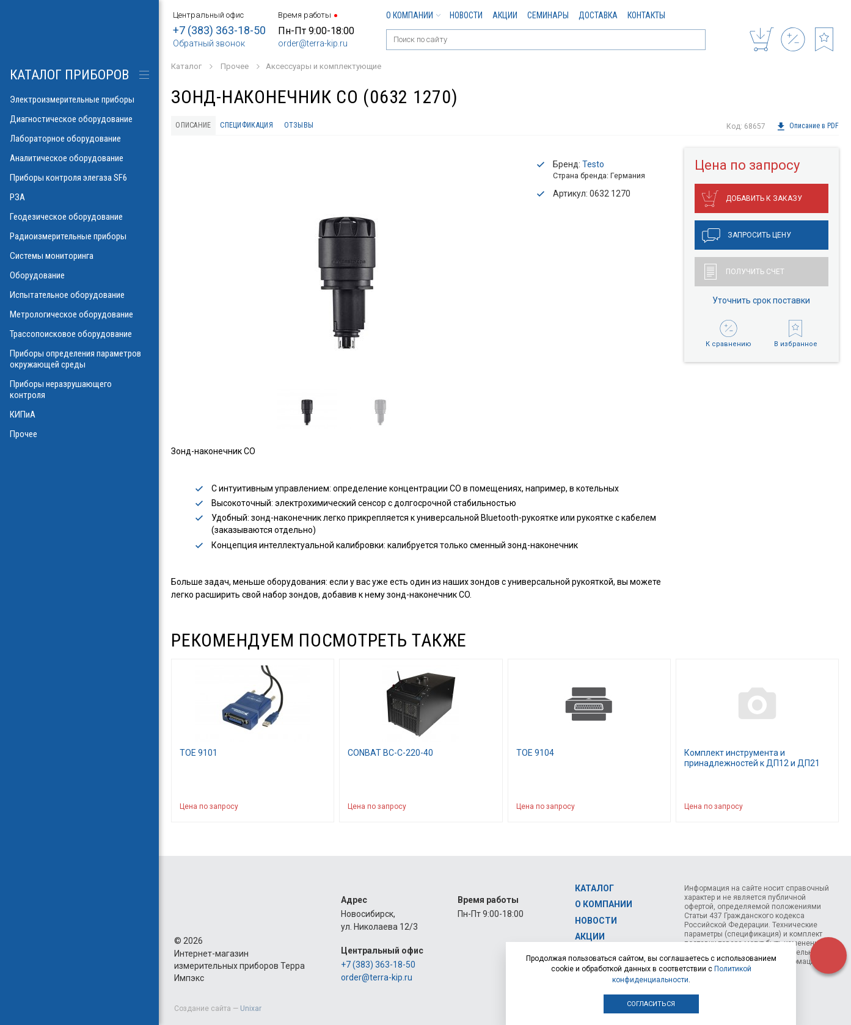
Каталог (594, 888)
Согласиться (651, 1004)
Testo (593, 167)
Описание (196, 126)
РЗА (79, 197)
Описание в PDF (807, 126)
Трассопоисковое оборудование (79, 333)
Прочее (79, 434)
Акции (504, 15)
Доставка (598, 15)
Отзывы (318, 126)
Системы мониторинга (79, 255)
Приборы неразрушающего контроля (79, 389)
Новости (466, 15)
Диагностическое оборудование (79, 119)
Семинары (548, 15)
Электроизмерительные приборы (79, 99)
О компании (413, 15)
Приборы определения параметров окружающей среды (79, 359)
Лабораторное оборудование (79, 138)
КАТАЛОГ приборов (69, 74)
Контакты (646, 15)
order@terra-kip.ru (313, 43)
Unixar (250, 1008)
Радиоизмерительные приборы (79, 236)
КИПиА (79, 414)
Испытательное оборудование (79, 294)
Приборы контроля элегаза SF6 (79, 177)
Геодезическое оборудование (79, 216)
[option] (345, 266)
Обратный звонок (209, 43)
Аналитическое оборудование (79, 158)
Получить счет (744, 275)
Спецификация (258, 126)
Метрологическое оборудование (79, 314)
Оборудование (79, 275)
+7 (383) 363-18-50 (219, 30)
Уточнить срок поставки (761, 303)
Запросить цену (746, 238)
